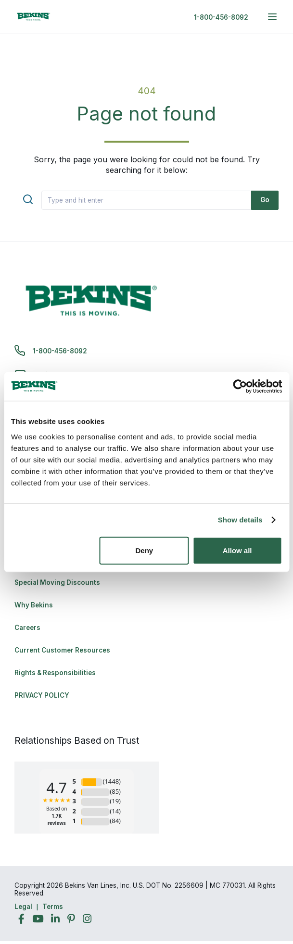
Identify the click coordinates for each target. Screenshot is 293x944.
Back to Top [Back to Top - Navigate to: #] (259, 886)
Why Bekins (34, 605)
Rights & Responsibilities (55, 673)
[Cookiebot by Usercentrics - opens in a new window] (240, 386)
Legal (23, 906)
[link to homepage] (33, 17)
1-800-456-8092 (221, 17)
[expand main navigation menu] (272, 17)
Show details (240, 520)
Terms (52, 906)
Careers (27, 627)
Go (264, 200)
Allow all (237, 550)
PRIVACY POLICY (41, 695)
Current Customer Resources (62, 650)
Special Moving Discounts (57, 582)
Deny (144, 550)
